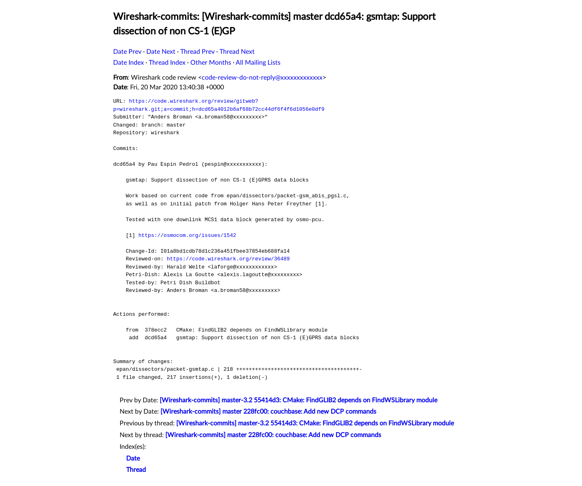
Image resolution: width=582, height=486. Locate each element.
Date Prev (127, 52)
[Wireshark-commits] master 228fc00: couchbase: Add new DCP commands (268, 411)
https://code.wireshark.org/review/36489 (228, 258)
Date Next (160, 52)
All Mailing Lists (258, 62)
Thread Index (167, 62)
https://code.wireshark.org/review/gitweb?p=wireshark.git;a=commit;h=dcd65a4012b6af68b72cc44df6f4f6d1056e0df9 (219, 105)
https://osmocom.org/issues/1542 (187, 235)
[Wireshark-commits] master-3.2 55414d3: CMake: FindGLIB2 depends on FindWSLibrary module (298, 400)
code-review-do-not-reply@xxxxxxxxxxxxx (262, 77)
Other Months (210, 62)
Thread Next (237, 52)
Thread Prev (197, 52)
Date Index (128, 62)
